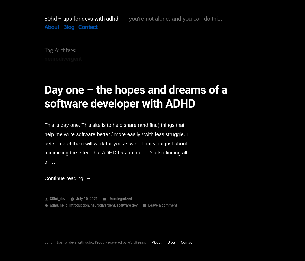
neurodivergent (103, 205)
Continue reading (68, 178)
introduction (79, 205)
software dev (127, 205)
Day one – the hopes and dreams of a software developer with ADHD (136, 96)
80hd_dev (57, 199)
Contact (88, 27)
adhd (54, 205)
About (52, 27)
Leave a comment (162, 205)
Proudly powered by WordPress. (121, 242)
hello (63, 205)
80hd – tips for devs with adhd (82, 18)
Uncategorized (120, 199)
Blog (68, 27)
